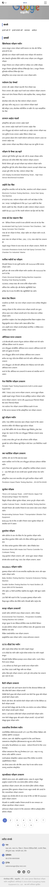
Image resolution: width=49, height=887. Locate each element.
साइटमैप (17, 879)
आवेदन (34, 30)
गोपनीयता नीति (8, 879)
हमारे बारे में (6, 30)
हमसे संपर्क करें (17, 30)
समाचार (27, 30)
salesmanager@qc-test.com (16, 866)
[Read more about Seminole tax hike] (24, 825)
